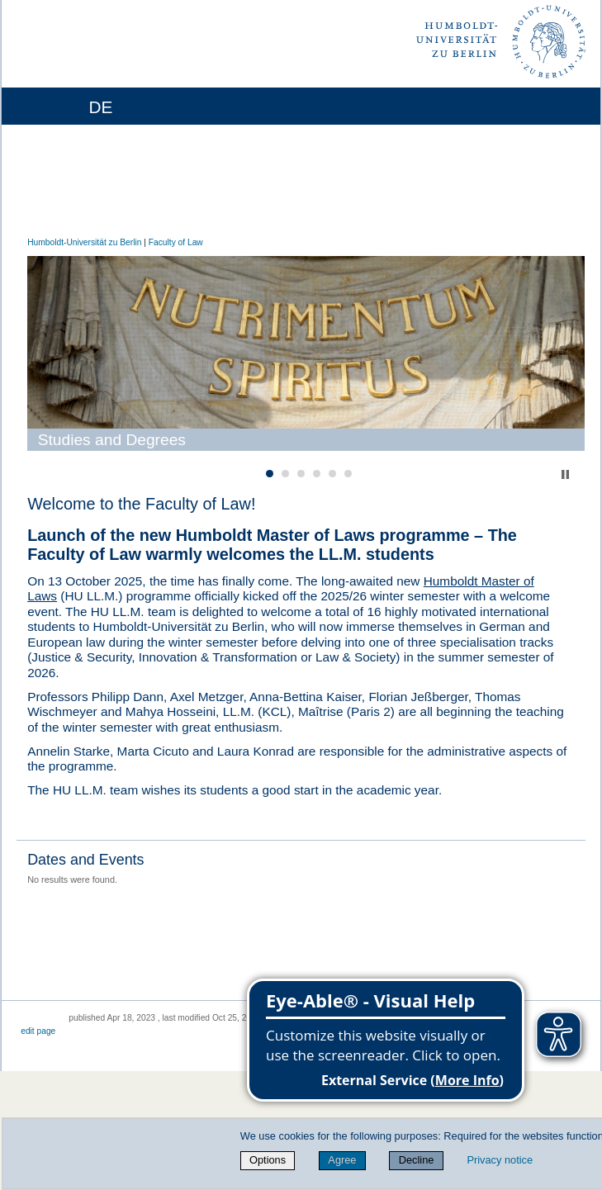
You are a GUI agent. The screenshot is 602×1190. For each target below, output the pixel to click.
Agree (342, 1160)
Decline (416, 1160)
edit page (38, 1031)
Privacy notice (500, 1160)
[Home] (60, 106)
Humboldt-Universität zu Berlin (84, 242)
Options (267, 1160)
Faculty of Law (176, 242)
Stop (565, 474)
